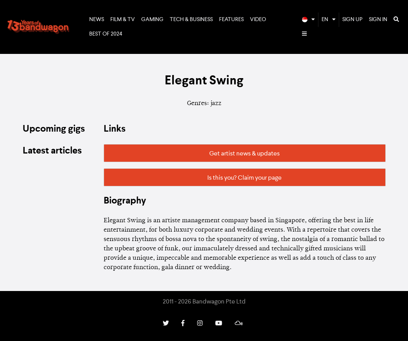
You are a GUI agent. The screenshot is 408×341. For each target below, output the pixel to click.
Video (258, 19)
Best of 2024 (105, 34)
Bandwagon (38, 27)
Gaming (152, 19)
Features (231, 19)
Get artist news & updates (244, 154)
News (96, 19)
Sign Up (352, 19)
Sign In (378, 19)
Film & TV (122, 19)
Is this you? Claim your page (244, 178)
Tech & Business (191, 19)
